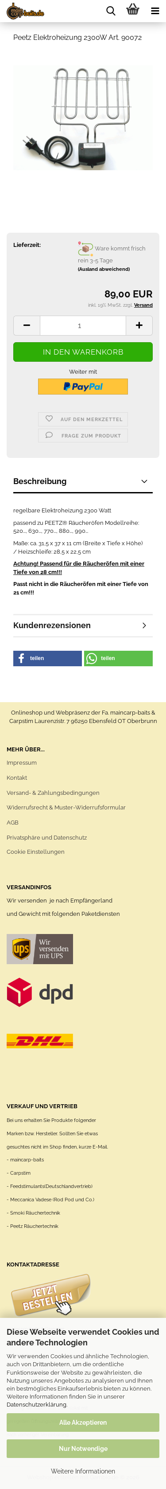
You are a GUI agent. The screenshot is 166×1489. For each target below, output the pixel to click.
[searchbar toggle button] (111, 11)
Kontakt (17, 777)
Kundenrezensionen (52, 625)
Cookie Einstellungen (36, 851)
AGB (13, 822)
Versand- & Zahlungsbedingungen (53, 792)
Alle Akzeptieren (83, 1422)
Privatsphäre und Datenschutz (47, 837)
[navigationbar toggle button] (155, 11)
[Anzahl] (83, 326)
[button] (26, 326)
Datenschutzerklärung (36, 1404)
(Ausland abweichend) (104, 269)
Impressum (22, 762)
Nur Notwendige (83, 1448)
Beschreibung (39, 481)
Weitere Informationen (83, 1471)
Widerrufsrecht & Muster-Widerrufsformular (66, 807)
